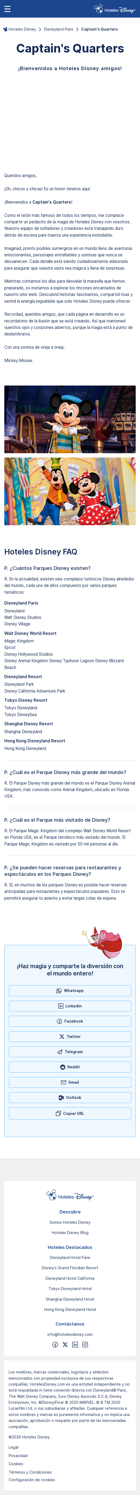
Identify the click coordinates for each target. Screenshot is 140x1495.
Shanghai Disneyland (23, 731)
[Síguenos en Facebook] (55, 1344)
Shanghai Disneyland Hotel (70, 1299)
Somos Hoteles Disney (70, 1222)
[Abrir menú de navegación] (7, 9)
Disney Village (17, 623)
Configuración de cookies (32, 1479)
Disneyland (14, 610)
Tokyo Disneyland (20, 707)
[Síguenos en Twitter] (65, 1344)
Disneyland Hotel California (70, 1278)
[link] (115, 9)
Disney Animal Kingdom (26, 660)
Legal (13, 1447)
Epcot (10, 647)
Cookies (16, 1463)
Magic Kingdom (19, 641)
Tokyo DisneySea (20, 714)
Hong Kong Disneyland (25, 748)
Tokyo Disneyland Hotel (70, 1288)
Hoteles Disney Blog (70, 1232)
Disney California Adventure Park (34, 691)
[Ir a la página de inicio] (69, 1195)
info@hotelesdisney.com (70, 1334)
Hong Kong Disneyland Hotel (70, 1309)
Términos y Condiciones (30, 1472)
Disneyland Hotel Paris (70, 1257)
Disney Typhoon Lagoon (71, 660)
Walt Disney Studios (22, 617)
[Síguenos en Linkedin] (75, 1344)
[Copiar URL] (70, 1113)
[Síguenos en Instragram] (85, 1344)
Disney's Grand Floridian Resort (70, 1267)
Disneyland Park (19, 684)
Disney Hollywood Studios (28, 654)
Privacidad (18, 1455)
